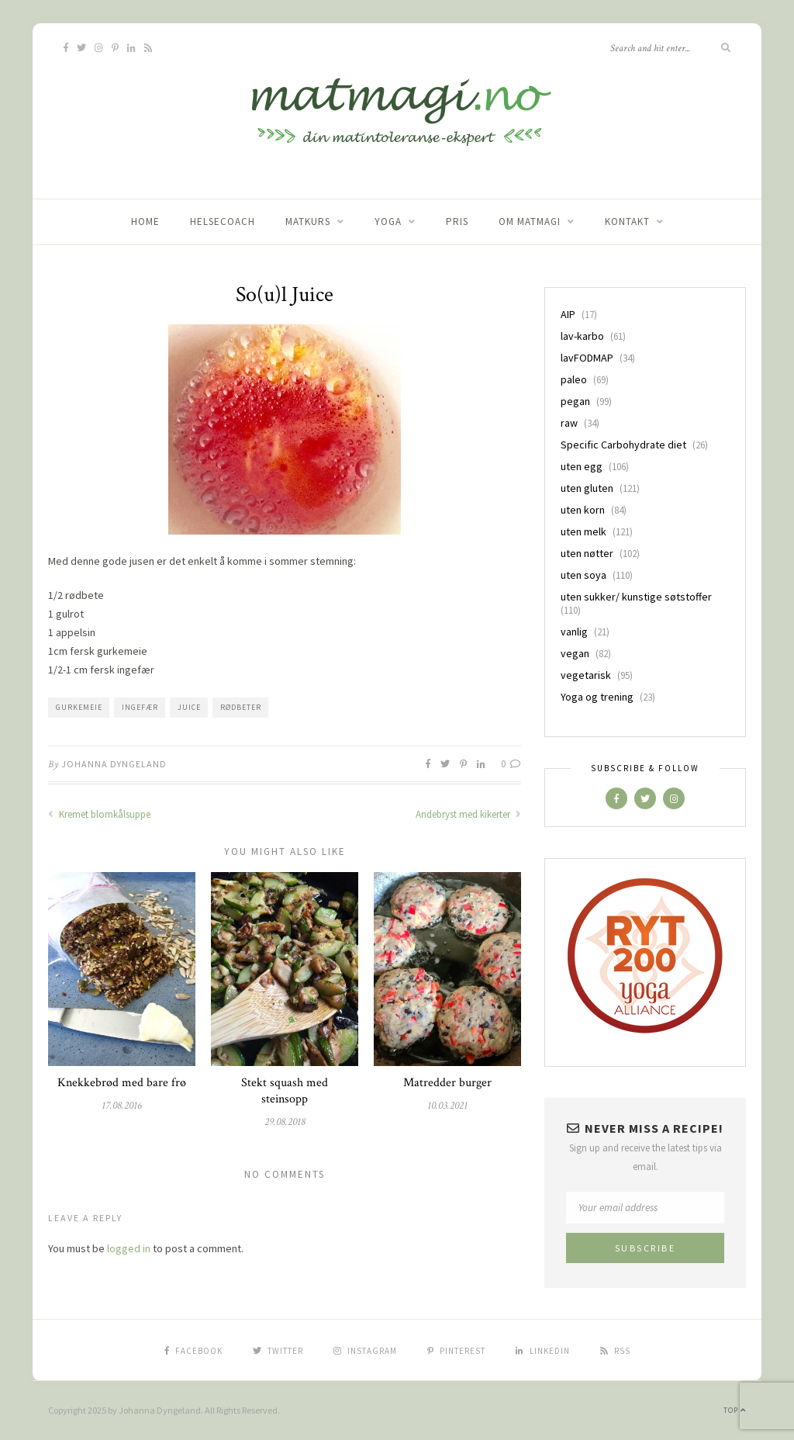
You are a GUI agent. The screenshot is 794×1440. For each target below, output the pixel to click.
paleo (574, 379)
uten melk (583, 531)
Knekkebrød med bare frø (121, 1083)
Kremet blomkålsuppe (99, 814)
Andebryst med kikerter (468, 814)
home (145, 221)
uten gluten (587, 488)
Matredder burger (447, 1083)
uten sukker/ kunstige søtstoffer (636, 597)
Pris (457, 221)
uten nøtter (587, 553)
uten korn (583, 510)
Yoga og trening (597, 697)
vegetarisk (586, 675)
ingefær (140, 707)
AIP (568, 314)
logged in (128, 1248)
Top (734, 1410)
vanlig (574, 632)
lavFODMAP (587, 358)
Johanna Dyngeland (114, 764)
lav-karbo (582, 336)
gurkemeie (79, 707)
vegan (575, 653)
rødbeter (240, 707)
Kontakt (627, 221)
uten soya (583, 575)
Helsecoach (222, 221)
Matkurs (307, 221)
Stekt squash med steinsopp (284, 1091)
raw (569, 423)
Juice (189, 707)
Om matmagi (530, 221)
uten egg (581, 466)
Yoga (388, 221)
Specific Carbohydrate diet (623, 445)
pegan (575, 401)
